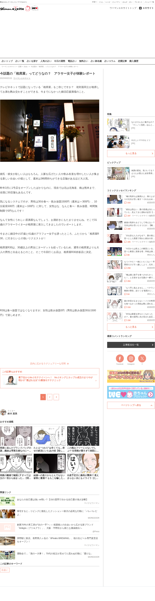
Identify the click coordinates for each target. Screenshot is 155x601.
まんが (124, 2)
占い (130, 2)
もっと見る (131, 153)
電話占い (72, 61)
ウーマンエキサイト (22, 78)
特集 (109, 114)
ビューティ (116, 2)
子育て (94, 2)
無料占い (83, 61)
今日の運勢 (59, 61)
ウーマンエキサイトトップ (123, 8)
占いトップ (7, 61)
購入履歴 (133, 61)
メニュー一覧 (149, 2)
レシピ (108, 2)
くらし (101, 2)
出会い (4, 570)
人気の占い (46, 61)
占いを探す (32, 61)
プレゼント (138, 2)
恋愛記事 (122, 61)
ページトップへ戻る (131, 405)
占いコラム (109, 61)
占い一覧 (19, 61)
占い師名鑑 (96, 61)
